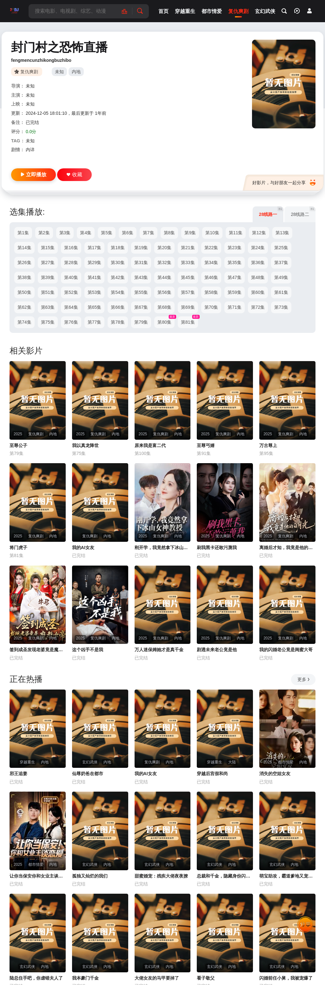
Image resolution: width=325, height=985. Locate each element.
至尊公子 (18, 445)
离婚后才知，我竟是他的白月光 (287, 547)
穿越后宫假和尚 (212, 773)
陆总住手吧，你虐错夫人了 (36, 978)
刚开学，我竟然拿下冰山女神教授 (163, 547)
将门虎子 (18, 547)
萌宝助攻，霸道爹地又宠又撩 (287, 875)
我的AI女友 (83, 547)
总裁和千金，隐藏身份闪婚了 (225, 875)
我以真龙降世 (85, 445)
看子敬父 (206, 978)
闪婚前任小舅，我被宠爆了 (286, 978)
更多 (303, 679)
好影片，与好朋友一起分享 (283, 182)
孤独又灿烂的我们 (90, 875)
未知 (59, 71)
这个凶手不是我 (87, 649)
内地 (76, 71)
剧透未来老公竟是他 (217, 649)
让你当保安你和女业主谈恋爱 (38, 875)
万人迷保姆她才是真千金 (159, 649)
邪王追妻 (18, 773)
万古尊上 (268, 445)
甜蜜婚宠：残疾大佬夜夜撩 (161, 875)
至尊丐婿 (206, 445)
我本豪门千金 (85, 978)
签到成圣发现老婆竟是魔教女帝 (38, 649)
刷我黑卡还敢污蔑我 (217, 547)
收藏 (74, 174)
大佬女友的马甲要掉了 (157, 978)
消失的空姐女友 (274, 773)
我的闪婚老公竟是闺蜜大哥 (286, 649)
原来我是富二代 (150, 445)
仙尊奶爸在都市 (87, 773)
